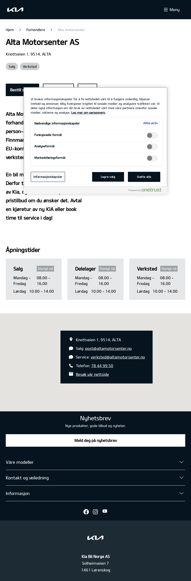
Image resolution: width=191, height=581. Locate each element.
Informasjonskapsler (47, 176)
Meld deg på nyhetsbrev (95, 440)
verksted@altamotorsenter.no (118, 357)
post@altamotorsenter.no (108, 348)
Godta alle (144, 176)
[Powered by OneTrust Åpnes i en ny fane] (147, 191)
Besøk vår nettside (92, 374)
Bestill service (22, 89)
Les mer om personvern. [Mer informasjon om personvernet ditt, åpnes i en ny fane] (88, 112)
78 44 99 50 (102, 365)
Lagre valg (108, 176)
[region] (95, 140)
